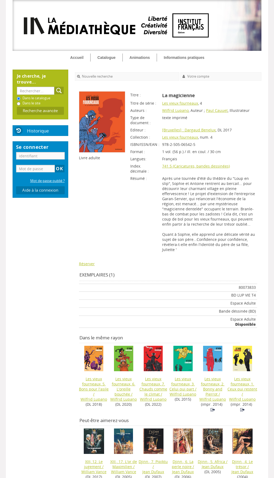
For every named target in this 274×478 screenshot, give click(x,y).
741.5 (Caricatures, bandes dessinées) (196, 166)
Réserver (87, 263)
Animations (140, 57)
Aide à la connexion (40, 190)
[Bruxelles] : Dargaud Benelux (189, 129)
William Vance (93, 471)
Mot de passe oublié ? (47, 181)
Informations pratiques (184, 57)
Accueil (76, 57)
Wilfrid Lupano (175, 110)
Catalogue (106, 57)
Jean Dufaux (153, 471)
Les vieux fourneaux (180, 103)
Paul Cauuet (217, 110)
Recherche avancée (40, 110)
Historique (38, 131)
